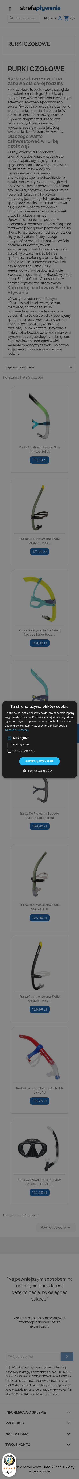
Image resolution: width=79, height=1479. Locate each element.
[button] (9, 738)
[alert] (39, 739)
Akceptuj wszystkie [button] (39, 761)
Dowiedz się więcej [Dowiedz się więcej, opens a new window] (16, 730)
